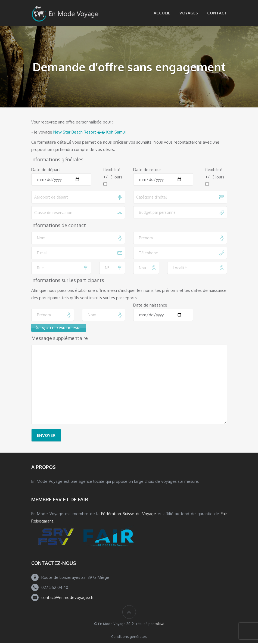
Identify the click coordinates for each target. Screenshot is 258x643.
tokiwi (159, 624)
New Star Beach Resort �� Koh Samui (89, 132)
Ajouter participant (58, 328)
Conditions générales (129, 636)
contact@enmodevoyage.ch (67, 597)
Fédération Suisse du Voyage (128, 513)
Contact (217, 13)
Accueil (162, 13)
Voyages (188, 13)
